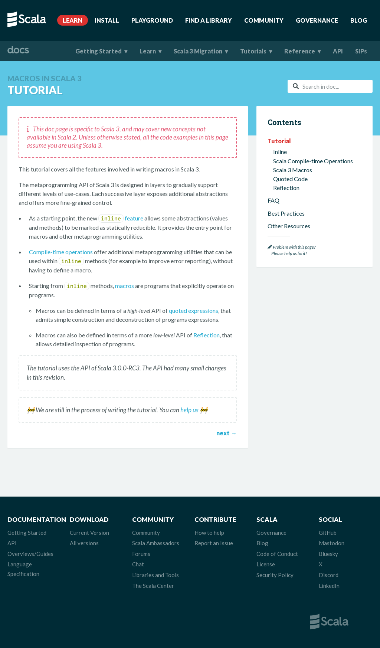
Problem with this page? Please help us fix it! (291, 250)
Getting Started (98, 51)
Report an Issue (213, 543)
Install (107, 20)
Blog (358, 20)
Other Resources (289, 225)
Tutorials (253, 51)
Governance (317, 20)
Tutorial (279, 140)
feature (120, 218)
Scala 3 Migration (198, 51)
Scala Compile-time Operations (313, 160)
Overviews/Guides (30, 553)
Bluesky (328, 553)
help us (189, 410)
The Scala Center (153, 585)
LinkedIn (329, 585)
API (338, 51)
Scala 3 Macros (292, 169)
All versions (84, 543)
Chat (138, 564)
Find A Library (208, 20)
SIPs (361, 51)
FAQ (273, 200)
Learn (72, 20)
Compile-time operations (61, 251)
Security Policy (275, 575)
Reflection (206, 334)
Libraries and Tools (155, 575)
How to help (209, 532)
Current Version (89, 532)
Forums (141, 553)
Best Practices (286, 213)
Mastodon (331, 543)
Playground (152, 20)
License (265, 564)
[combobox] (330, 86)
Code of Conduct (277, 553)
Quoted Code (290, 178)
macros (124, 285)
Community (264, 20)
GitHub (328, 532)
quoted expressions (193, 310)
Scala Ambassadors (155, 543)
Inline (280, 151)
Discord (328, 575)
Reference (299, 51)
